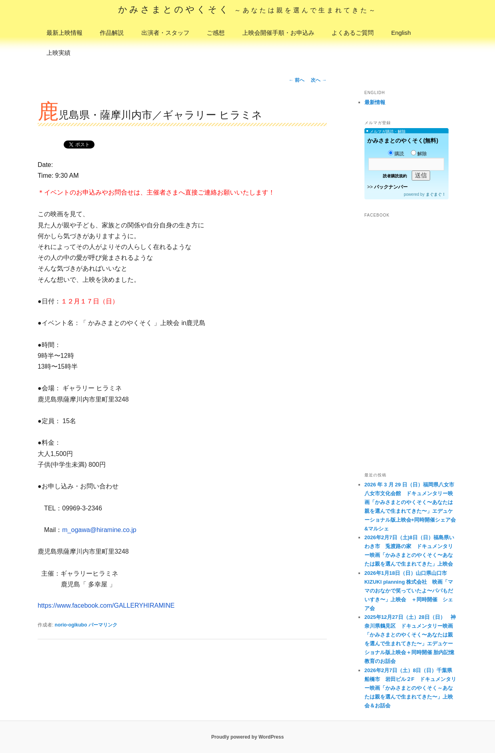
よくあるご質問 (353, 32)
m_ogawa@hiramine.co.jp (99, 529)
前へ (296, 80)
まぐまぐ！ (436, 194)
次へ (318, 80)
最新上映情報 (64, 32)
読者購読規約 (395, 176)
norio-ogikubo (71, 625)
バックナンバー (391, 187)
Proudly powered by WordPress (247, 737)
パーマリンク (103, 625)
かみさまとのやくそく (247, 9)
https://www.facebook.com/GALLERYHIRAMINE (106, 605)
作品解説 (112, 32)
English (401, 32)
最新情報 (374, 102)
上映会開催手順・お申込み (278, 32)
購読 (396, 154)
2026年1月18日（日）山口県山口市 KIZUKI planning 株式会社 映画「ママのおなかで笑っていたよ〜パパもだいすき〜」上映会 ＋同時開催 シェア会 (408, 590)
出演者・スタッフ (165, 32)
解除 (419, 154)
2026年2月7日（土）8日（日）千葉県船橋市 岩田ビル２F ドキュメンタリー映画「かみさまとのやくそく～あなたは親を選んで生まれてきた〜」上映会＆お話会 (410, 688)
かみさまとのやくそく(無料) (402, 140)
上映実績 (58, 52)
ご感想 (216, 32)
